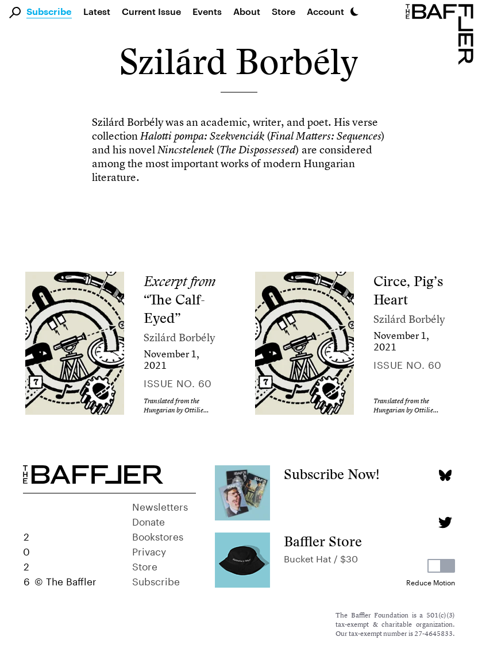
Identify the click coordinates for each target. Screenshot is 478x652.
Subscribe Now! (332, 474)
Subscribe (49, 12)
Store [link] (283, 11)
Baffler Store (323, 541)
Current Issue (151, 11)
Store (144, 565)
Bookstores (157, 535)
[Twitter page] (445, 522)
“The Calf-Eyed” (179, 299)
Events (207, 11)
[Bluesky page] (445, 475)
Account (325, 11)
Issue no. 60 (177, 382)
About (246, 11)
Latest (96, 11)
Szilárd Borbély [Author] (179, 337)
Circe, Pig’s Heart (408, 290)
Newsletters (160, 505)
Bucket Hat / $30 (321, 557)
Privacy (149, 550)
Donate (148, 520)
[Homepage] (442, 33)
